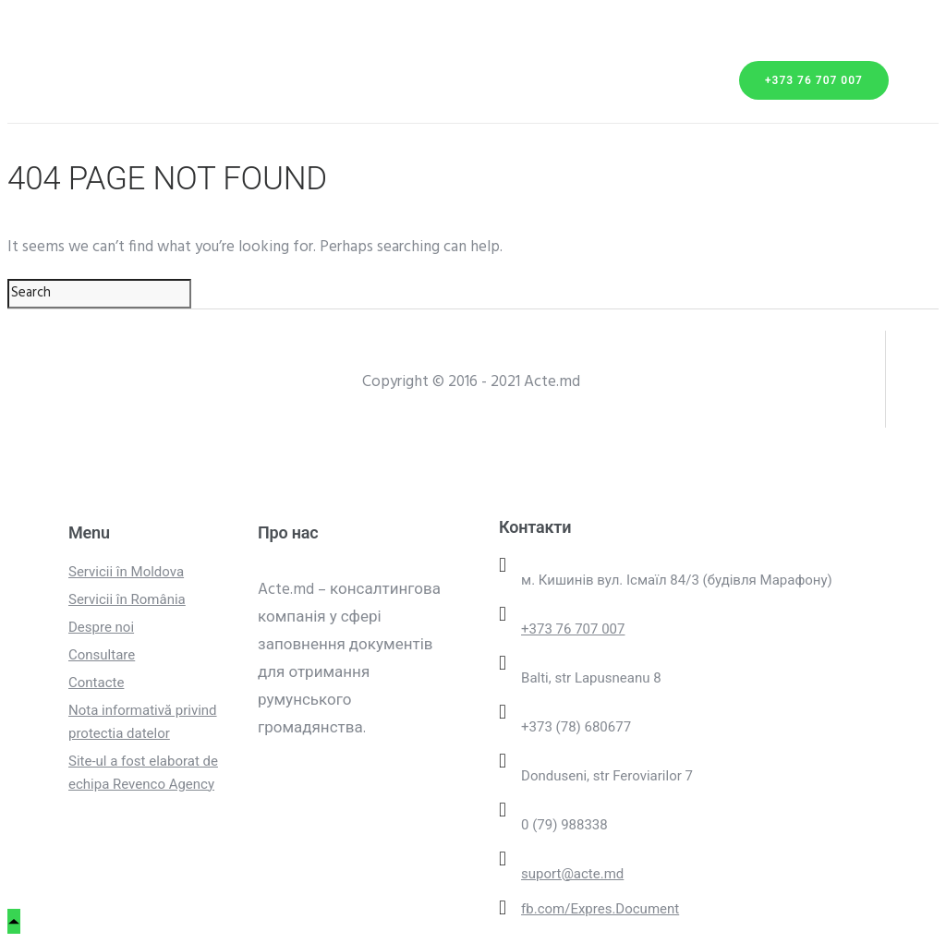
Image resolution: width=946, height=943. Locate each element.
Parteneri (107, 110)
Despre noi (229, 85)
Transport (111, 85)
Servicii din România (151, 60)
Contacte (277, 110)
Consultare (101, 655)
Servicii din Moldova (152, 35)
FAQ (192, 110)
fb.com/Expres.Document (600, 909)
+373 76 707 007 (814, 80)
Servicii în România (127, 599)
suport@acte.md (572, 873)
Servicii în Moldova (126, 571)
